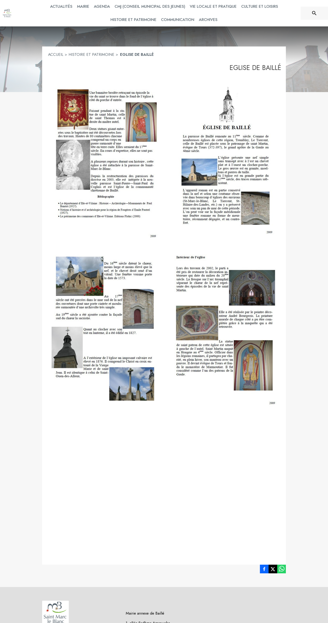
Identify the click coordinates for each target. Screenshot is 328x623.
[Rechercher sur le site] (314, 13)
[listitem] (264, 570)
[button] (164, 160)
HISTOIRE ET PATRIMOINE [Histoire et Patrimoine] (91, 54)
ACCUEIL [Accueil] (55, 54)
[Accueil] (7, 13)
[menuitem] (61, 6)
